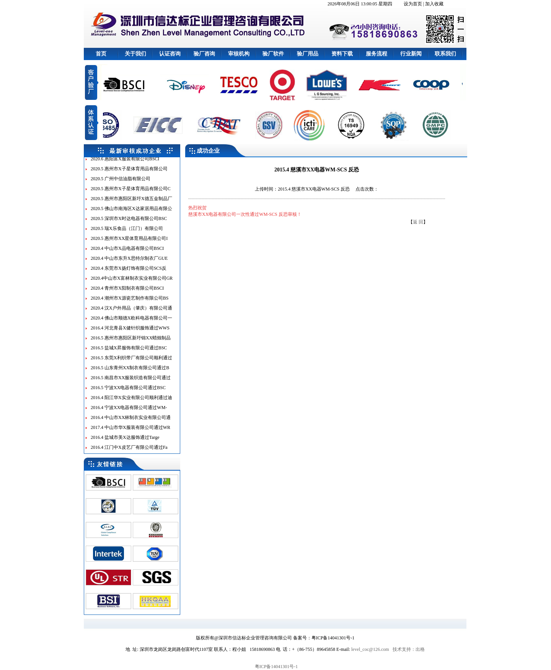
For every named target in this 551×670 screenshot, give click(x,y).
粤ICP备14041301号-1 (276, 666)
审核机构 (238, 54)
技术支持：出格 (409, 649)
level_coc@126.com (370, 649)
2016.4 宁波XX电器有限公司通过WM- (129, 411)
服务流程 (376, 54)
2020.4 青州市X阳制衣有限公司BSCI (127, 292)
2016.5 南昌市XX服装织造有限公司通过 (131, 382)
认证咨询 (170, 54)
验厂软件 (273, 54)
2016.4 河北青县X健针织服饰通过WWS (130, 332)
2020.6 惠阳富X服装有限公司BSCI (125, 163)
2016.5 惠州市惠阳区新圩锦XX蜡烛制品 (131, 342)
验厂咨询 (204, 54)
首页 (101, 54)
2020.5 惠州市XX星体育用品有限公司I (129, 242)
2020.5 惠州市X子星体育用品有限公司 (129, 173)
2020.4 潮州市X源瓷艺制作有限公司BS (129, 302)
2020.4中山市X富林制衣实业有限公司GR (132, 282)
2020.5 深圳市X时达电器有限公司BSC (129, 222)
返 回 (418, 222)
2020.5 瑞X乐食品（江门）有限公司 (127, 232)
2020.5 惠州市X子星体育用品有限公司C (131, 193)
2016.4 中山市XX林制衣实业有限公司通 (131, 421)
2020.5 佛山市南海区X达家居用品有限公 (131, 212)
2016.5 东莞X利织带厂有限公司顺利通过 (131, 362)
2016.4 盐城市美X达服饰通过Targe (125, 441)
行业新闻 (411, 54)
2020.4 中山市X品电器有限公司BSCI (127, 252)
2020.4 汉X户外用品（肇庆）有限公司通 (131, 312)
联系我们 (445, 54)
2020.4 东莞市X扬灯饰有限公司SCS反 (128, 272)
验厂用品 (307, 54)
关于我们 (135, 54)
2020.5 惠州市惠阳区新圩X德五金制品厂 (131, 202)
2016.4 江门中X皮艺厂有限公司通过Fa (129, 451)
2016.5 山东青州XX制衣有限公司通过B (130, 372)
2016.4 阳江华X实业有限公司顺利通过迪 (131, 401)
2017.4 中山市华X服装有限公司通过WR (130, 431)
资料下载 (342, 54)
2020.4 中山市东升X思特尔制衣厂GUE (129, 262)
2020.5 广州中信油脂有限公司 (120, 183)
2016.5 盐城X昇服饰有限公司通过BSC (129, 352)
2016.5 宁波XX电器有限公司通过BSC (128, 392)
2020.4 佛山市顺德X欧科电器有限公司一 (131, 322)
